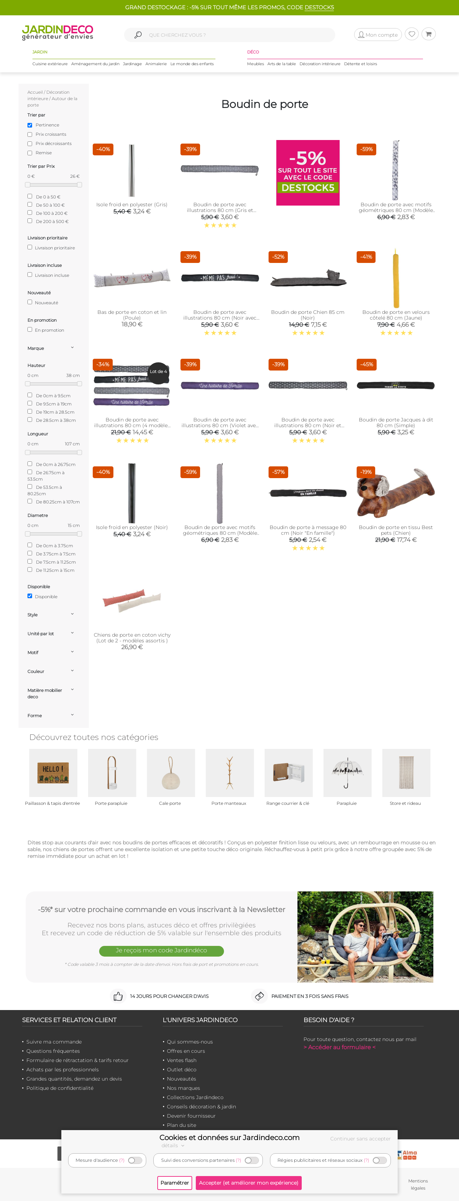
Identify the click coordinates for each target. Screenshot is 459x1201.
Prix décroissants (54, 143)
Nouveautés (181, 1079)
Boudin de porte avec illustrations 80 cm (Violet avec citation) (220, 425)
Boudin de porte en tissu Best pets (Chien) (396, 530)
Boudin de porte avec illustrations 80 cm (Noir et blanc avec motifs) (307, 425)
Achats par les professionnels (62, 1069)
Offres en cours (186, 1051)
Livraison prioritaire (51, 247)
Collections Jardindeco (195, 1097)
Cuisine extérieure (50, 63)
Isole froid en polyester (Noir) (132, 527)
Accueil (35, 92)
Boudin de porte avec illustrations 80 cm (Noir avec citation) (219, 318)
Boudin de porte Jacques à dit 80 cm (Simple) (396, 422)
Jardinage (132, 63)
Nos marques (183, 1088)
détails (174, 1145)
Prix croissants (51, 134)
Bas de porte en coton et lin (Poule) (132, 315)
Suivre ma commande (54, 1042)
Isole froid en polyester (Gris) (132, 204)
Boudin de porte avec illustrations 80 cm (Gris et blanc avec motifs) (220, 210)
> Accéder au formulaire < (340, 1047)
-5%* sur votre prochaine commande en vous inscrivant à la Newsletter (161, 909)
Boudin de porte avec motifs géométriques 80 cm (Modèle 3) (396, 210)
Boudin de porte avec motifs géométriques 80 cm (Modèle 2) (220, 533)
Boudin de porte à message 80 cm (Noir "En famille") (308, 530)
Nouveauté (42, 302)
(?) (121, 1160)
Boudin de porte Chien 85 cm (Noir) (308, 315)
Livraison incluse (48, 275)
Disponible (42, 596)
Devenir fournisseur (191, 1116)
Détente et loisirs (360, 63)
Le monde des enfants (192, 63)
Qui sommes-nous (190, 1042)
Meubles (255, 63)
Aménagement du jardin (95, 63)
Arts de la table (281, 63)
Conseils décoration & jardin (201, 1106)
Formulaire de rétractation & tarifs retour (77, 1060)
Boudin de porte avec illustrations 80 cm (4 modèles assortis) (132, 425)
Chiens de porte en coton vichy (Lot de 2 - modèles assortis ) (132, 638)
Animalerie (156, 63)
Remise (44, 152)
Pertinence (47, 125)
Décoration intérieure (320, 63)
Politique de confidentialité (59, 1088)
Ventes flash (182, 1060)
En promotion (45, 330)
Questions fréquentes (53, 1051)
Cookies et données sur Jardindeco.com (229, 1137)
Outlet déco (182, 1069)
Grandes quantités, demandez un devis (74, 1079)
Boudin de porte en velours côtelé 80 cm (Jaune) (396, 315)
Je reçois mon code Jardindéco (161, 950)
